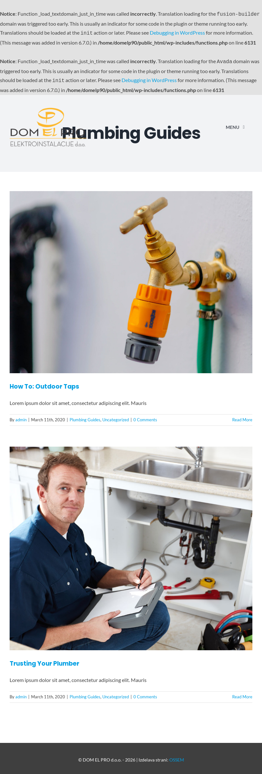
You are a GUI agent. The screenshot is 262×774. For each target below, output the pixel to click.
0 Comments (145, 417)
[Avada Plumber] (48, 108)
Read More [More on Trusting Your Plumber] (242, 694)
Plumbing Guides (85, 417)
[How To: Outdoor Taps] (131, 280)
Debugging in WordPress (177, 32)
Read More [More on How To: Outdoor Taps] (242, 417)
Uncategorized (115, 417)
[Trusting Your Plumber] (131, 546)
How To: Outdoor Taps (44, 384)
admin (21, 417)
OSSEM (176, 757)
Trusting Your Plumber (44, 661)
